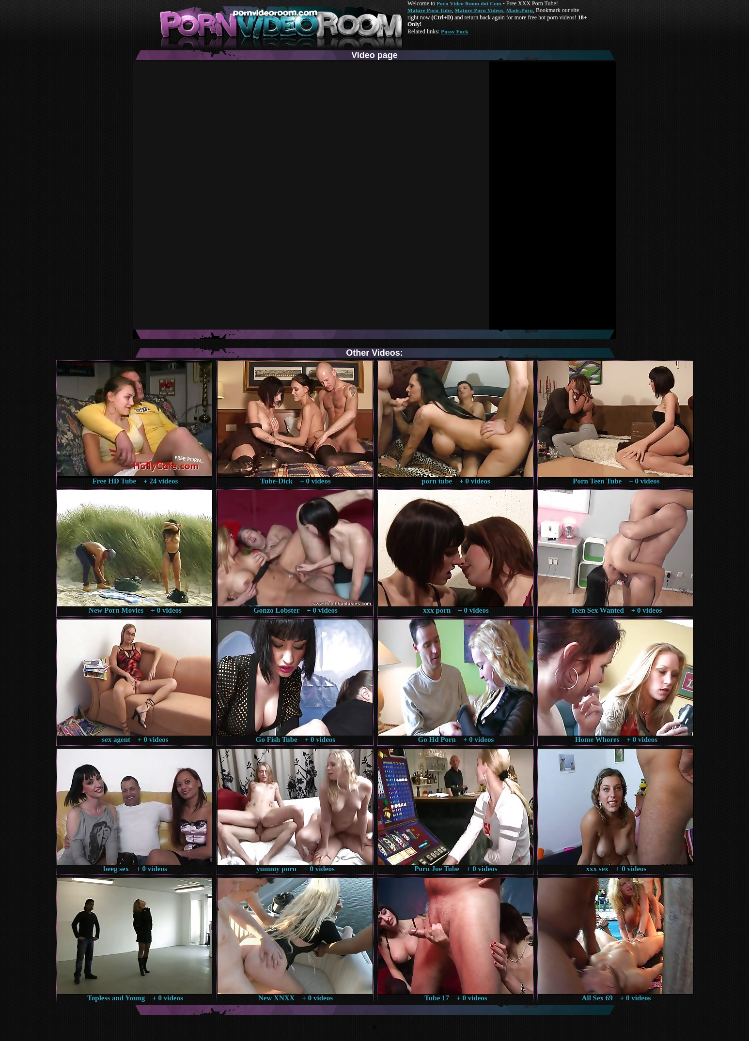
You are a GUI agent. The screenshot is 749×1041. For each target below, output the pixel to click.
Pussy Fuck (454, 31)
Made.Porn (519, 10)
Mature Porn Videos (479, 10)
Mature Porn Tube (429, 10)
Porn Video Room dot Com (469, 3)
